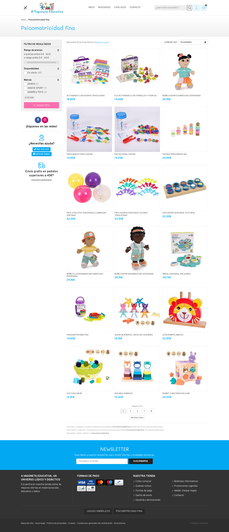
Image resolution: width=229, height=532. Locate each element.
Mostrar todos (101, 42)
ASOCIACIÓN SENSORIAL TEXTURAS (178, 213)
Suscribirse (140, 461)
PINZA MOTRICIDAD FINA (78, 335)
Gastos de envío (144, 495)
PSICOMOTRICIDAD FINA (129, 511)
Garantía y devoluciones (148, 500)
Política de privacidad (56, 523)
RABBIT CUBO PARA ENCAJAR (176, 393)
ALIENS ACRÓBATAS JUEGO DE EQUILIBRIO (133, 335)
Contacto (179, 495)
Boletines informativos (186, 481)
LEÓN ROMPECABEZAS (172, 335)
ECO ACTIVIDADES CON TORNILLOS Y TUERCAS (135, 95)
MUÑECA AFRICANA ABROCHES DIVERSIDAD (134, 274)
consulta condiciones (41, 180)
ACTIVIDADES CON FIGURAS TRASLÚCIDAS (86, 95)
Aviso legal (40, 523)
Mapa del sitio (27, 523)
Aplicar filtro (43, 105)
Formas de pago (144, 490)
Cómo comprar (143, 481)
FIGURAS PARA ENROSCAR (174, 154)
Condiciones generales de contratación (94, 523)
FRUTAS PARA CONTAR (124, 154)
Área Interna (119, 523)
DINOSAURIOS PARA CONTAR (80, 154)
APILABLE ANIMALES (123, 393)
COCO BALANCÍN (74, 393)
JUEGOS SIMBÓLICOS (98, 511)
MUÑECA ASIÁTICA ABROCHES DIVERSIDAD (181, 95)
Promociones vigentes (186, 486)
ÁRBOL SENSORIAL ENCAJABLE (176, 274)
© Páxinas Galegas (199, 523)
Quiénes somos (143, 486)
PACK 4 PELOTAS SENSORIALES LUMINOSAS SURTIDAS (86, 214)
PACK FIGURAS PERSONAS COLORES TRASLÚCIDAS (131, 214)
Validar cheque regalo (185, 490)
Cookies (71, 523)
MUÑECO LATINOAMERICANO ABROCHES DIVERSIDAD (85, 275)
